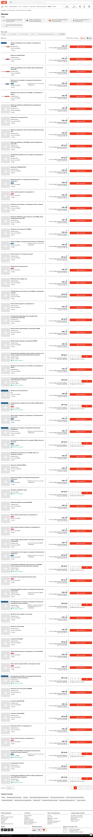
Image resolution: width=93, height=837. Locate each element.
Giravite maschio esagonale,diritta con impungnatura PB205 (25, 328)
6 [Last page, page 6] (87, 787)
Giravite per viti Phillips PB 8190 (18, 167)
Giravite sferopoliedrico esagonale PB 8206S (21, 502)
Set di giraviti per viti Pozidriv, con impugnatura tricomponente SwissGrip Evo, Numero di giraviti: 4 (26, 677)
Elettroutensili (74, 818)
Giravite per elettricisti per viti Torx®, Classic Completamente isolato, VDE (27, 130)
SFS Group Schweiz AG (42, 6)
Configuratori (27, 818)
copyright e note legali (32, 835)
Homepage (3, 10)
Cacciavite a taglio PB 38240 (17, 713)
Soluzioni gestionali (28, 823)
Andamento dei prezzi (52, 822)
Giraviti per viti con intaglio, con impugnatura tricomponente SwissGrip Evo (25, 428)
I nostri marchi (32, 6)
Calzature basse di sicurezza (77, 817)
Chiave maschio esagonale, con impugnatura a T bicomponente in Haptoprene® (27, 416)
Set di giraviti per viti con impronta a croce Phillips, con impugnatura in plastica (27, 292)
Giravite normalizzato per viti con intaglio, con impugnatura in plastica (26, 43)
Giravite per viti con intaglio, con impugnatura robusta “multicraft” (27, 204)
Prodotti (6, 6)
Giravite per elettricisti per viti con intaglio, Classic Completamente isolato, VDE (27, 68)
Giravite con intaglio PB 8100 (18, 55)
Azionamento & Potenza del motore (47, 34)
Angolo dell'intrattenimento (7, 823)
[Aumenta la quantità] (79, 356)
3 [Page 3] (81, 787)
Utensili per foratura (75, 819)
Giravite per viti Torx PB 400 (17, 626)
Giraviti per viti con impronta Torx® (19, 117)
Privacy (86, 835)
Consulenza (25, 6)
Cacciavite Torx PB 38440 (17, 639)
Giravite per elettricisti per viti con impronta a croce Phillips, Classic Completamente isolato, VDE (27, 217)
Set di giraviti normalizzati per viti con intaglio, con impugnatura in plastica (27, 155)
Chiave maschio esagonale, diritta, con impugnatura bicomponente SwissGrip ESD (27, 540)
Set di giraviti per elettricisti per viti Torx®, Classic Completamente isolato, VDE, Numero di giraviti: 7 (27, 776)
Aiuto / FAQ (49, 817)
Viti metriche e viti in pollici (77, 815)
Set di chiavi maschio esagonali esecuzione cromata (23, 576)
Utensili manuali (11, 10)
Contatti (49, 815)
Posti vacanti (4, 819)
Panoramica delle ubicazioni (7, 817)
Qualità (2, 822)
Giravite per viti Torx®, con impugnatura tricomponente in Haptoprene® (25, 180)
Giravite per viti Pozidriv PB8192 (18, 465)
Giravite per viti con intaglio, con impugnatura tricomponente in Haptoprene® (26, 81)
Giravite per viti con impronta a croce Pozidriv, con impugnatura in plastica (27, 366)
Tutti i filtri (62, 34)
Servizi (20, 6)
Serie (34, 34)
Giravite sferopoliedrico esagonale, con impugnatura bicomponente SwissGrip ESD (27, 590)
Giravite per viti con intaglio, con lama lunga (21, 614)
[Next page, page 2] (90, 787)
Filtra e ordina (4, 31)
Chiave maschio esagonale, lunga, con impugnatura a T (24, 514)
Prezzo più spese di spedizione (60, 47)
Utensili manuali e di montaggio (24, 10)
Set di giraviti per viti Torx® (17, 763)
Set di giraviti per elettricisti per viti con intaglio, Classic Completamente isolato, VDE (24, 316)
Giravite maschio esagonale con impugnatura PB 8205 (24, 341)
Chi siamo (3, 821)
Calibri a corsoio (74, 821)
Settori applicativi (13, 6)
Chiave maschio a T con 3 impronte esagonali (22, 254)
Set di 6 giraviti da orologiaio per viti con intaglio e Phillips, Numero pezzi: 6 (27, 403)
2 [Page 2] (78, 787)
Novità (2, 815)
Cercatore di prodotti (28, 819)
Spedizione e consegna (52, 818)
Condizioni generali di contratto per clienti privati (73, 835)
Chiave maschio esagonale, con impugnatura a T (22, 192)
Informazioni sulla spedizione (53, 821)
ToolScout (26, 817)
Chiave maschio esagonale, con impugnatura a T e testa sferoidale (27, 651)
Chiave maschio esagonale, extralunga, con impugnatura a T (25, 527)
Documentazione (28, 815)
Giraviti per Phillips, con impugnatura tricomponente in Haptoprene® (27, 241)
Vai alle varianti (81, 47)
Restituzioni (50, 819)
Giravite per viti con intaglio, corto (19, 278)
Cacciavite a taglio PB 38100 (17, 701)
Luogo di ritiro (14, 34)
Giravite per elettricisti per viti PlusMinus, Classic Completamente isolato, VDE (26, 143)
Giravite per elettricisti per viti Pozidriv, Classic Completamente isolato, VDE (26, 105)
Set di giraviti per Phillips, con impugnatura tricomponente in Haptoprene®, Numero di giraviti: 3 (25, 751)
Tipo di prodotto (25, 34)
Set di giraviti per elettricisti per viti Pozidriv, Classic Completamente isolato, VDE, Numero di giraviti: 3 (27, 379)
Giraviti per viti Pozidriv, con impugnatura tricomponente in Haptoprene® (25, 478)
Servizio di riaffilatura (28, 821)
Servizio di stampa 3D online (30, 822)
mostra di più (31, 84)
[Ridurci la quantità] (71, 356)
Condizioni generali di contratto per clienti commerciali (50, 835)
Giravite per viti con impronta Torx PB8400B (21, 688)
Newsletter (49, 823)
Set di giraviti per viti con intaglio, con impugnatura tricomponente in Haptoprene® (27, 552)
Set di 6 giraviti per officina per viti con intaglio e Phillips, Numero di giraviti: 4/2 (27, 441)
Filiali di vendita (4, 818)
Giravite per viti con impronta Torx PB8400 (21, 229)
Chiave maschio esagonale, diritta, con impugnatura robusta (25, 663)
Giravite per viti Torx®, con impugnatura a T (21, 725)
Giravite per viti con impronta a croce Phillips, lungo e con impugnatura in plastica (25, 453)
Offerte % (50, 6)
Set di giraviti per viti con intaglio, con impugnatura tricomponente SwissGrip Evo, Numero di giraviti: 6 (27, 602)
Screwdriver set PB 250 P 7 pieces (19, 490)
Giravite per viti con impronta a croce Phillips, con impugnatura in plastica (27, 93)
